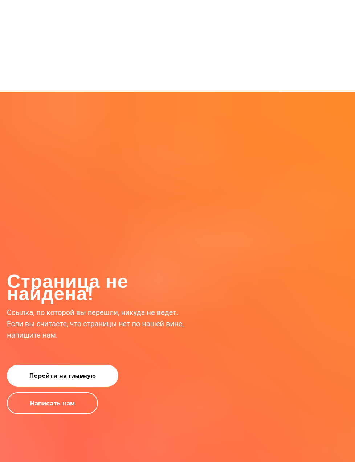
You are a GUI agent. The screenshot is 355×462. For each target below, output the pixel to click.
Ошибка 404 (177, 77)
